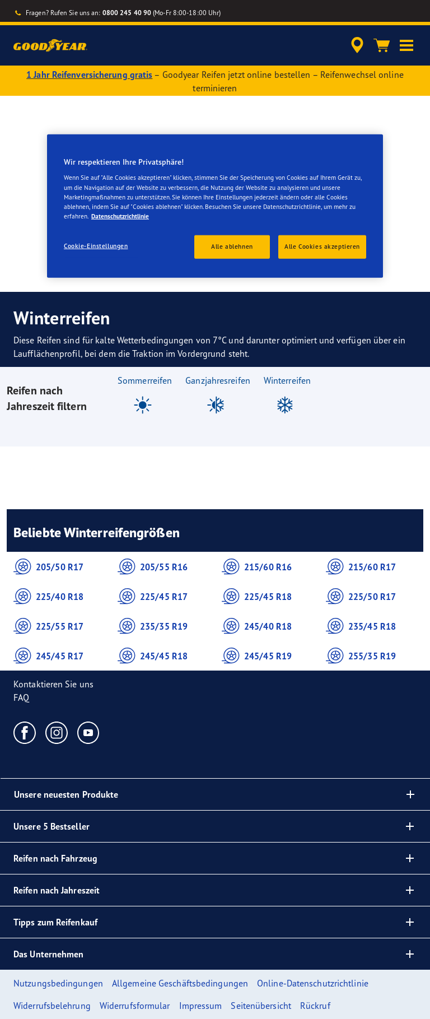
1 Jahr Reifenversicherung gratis (89, 74)
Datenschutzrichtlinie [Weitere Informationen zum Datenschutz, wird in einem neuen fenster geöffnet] (120, 216)
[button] (406, 45)
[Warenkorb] (382, 45)
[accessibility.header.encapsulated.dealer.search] (355, 45)
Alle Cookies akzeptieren (322, 246)
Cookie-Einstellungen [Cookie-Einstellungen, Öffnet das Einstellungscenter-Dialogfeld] (96, 245)
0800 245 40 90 (126, 12)
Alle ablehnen (232, 246)
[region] (215, 206)
